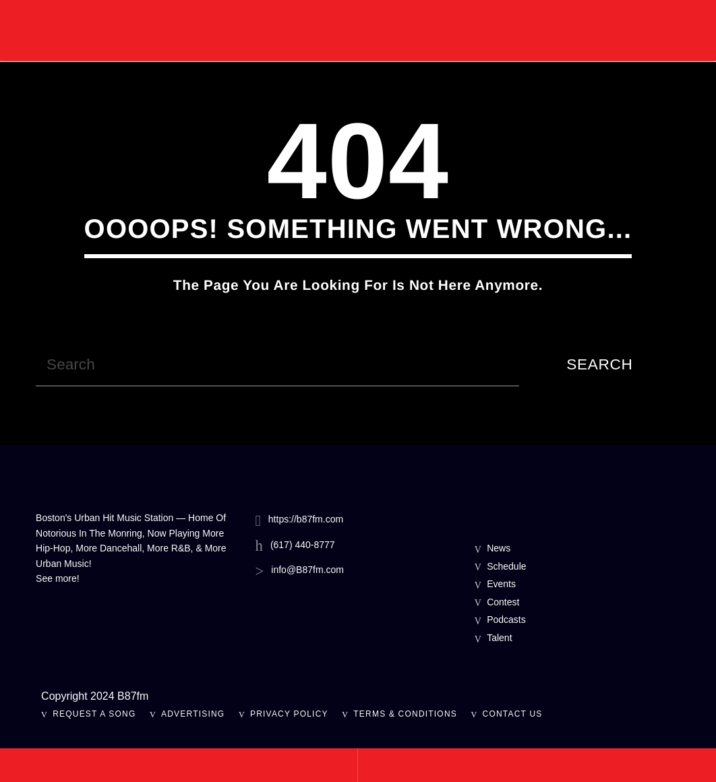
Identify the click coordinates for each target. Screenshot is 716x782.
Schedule (506, 566)
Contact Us (513, 714)
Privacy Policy (289, 714)
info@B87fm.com (307, 569)
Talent (499, 637)
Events (501, 583)
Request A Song (94, 714)
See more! (58, 578)
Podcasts (506, 619)
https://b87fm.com (305, 519)
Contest (503, 602)
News (498, 548)
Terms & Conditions (405, 714)
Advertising (193, 714)
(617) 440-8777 (302, 544)
